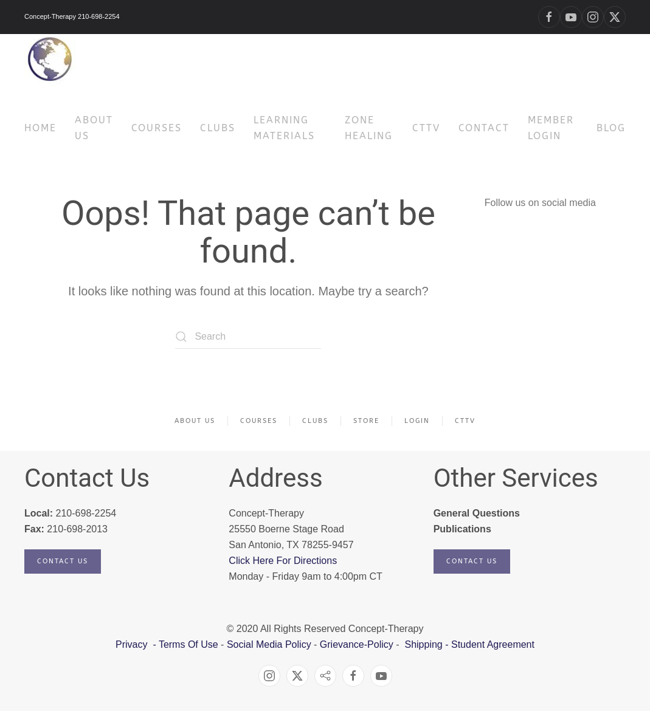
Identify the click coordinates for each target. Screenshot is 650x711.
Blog (611, 128)
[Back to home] (50, 60)
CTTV (426, 128)
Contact (484, 128)
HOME (40, 128)
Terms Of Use (188, 644)
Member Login (551, 128)
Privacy (133, 644)
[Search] (248, 337)
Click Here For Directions (283, 560)
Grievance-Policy (356, 644)
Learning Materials (284, 128)
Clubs (217, 128)
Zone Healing (369, 128)
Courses (258, 421)
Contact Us (62, 561)
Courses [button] (156, 128)
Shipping (423, 644)
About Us (195, 421)
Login (417, 421)
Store (366, 421)
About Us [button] (94, 128)
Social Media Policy (267, 644)
